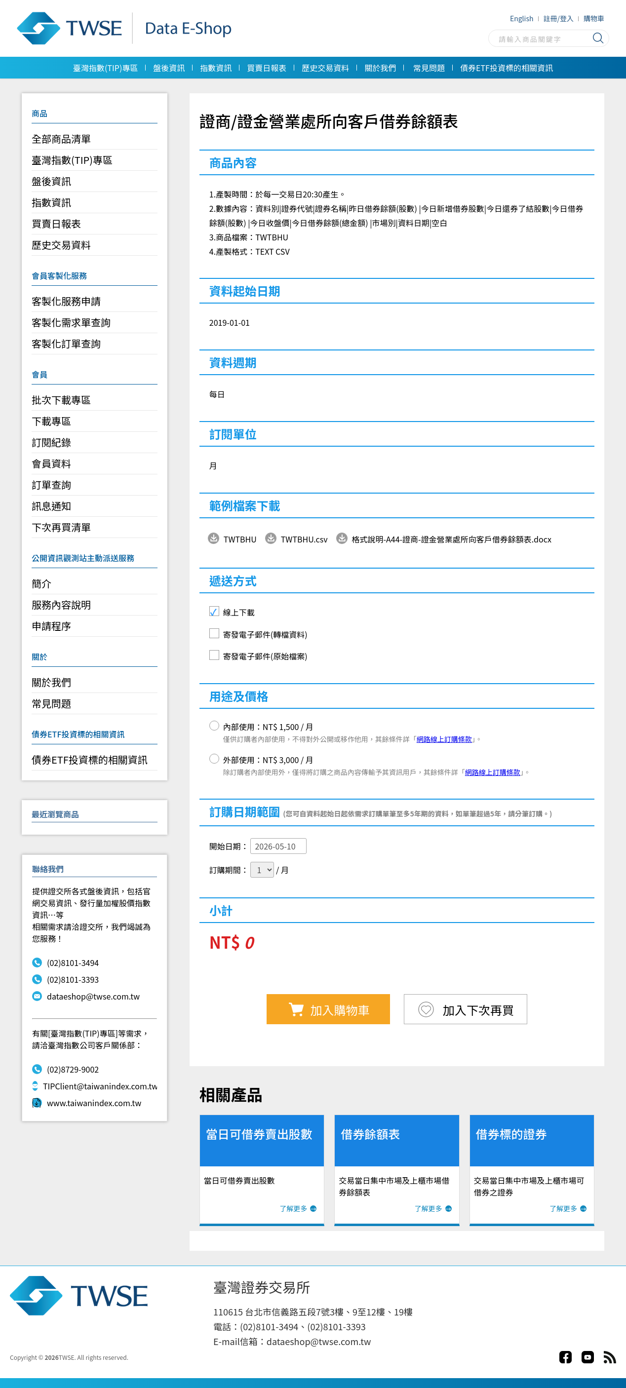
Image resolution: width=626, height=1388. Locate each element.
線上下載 (239, 612)
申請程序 (51, 625)
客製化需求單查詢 (71, 322)
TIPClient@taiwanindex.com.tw (94, 1086)
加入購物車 (340, 1009)
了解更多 (293, 1208)
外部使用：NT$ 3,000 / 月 (377, 765)
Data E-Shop (127, 28)
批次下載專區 (61, 399)
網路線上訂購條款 (444, 739)
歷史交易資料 (325, 68)
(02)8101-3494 (65, 962)
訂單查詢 (51, 484)
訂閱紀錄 (51, 442)
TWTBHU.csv (304, 539)
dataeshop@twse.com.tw (86, 996)
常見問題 (429, 68)
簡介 (41, 583)
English (522, 18)
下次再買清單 (61, 527)
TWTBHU (240, 539)
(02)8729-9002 (65, 1069)
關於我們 (380, 68)
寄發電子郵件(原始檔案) (265, 656)
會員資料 (51, 463)
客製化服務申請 (66, 301)
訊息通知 (51, 506)
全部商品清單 (61, 138)
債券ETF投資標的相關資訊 (506, 68)
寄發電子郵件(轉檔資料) (265, 634)
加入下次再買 (477, 1009)
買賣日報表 (266, 68)
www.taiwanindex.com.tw (86, 1103)
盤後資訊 (169, 68)
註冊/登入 (559, 18)
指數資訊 (216, 68)
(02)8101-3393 (65, 979)
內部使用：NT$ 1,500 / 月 (352, 732)
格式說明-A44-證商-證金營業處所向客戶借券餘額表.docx (451, 539)
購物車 (594, 18)
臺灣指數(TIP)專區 (105, 68)
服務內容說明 (61, 604)
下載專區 (51, 421)
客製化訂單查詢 (66, 343)
